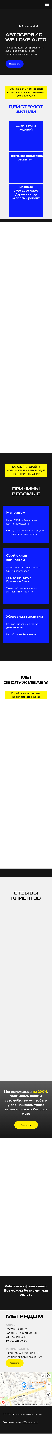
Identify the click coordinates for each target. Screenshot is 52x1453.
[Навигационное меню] (47, 4)
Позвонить (14, 64)
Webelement (30, 1422)
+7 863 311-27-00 (16, 1341)
